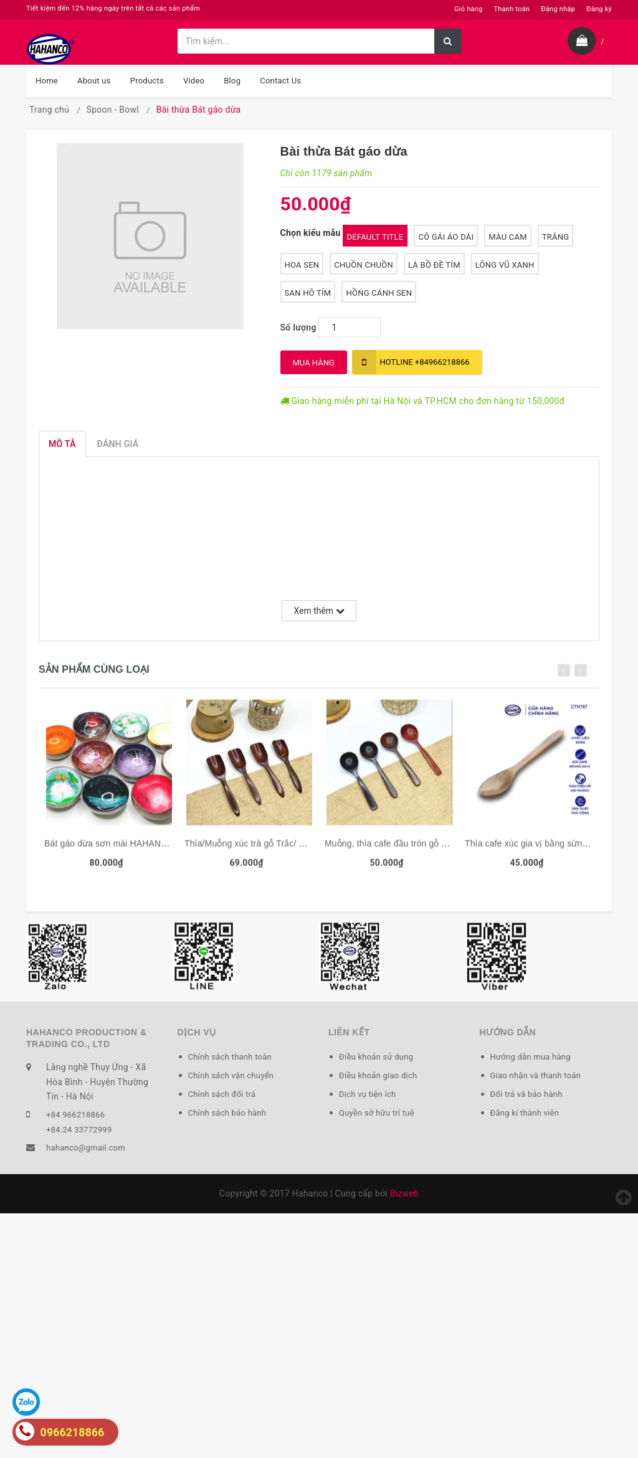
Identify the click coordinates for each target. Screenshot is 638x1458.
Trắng (555, 237)
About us (94, 80)
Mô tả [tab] (62, 444)
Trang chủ (49, 110)
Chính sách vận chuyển (231, 1075)
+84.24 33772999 (79, 1129)
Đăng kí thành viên (524, 1112)
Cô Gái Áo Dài (446, 237)
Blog (232, 80)
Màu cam (507, 237)
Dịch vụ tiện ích (367, 1094)
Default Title (375, 237)
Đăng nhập (558, 9)
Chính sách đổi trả (222, 1094)
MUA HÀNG (314, 362)
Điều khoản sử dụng (376, 1056)
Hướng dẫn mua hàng (530, 1056)
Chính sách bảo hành (227, 1112)
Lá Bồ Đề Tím (434, 265)
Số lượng (298, 327)
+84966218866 (411, 362)
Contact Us (280, 80)
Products (147, 80)
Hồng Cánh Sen (379, 293)
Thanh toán (511, 9)
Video (193, 80)
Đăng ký (599, 9)
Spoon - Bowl (113, 110)
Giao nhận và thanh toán (535, 1075)
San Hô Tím (308, 293)
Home (47, 80)
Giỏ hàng (468, 9)
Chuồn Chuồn (363, 265)
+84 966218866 (75, 1114)
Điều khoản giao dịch (378, 1075)
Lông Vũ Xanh (505, 265)
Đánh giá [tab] (118, 444)
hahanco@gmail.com (85, 1147)
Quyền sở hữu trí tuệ (376, 1112)
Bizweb (404, 1193)
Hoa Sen (302, 265)
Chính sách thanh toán (230, 1056)
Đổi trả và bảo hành (526, 1094)
